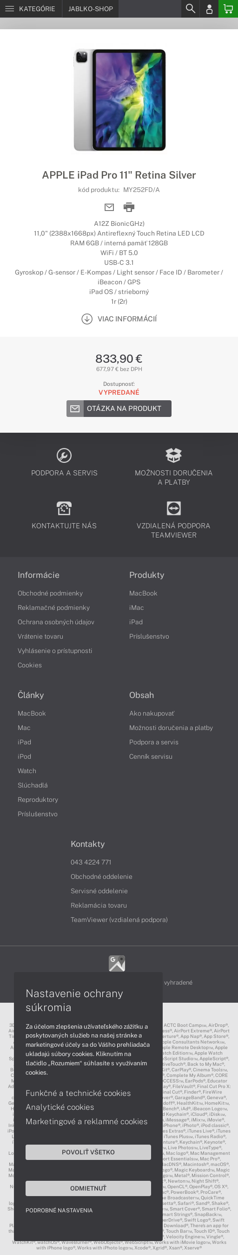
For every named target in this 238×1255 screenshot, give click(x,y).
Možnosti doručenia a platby (171, 727)
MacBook (143, 593)
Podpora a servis (153, 742)
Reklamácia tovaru (99, 905)
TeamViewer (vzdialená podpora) (119, 919)
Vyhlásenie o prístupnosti (55, 650)
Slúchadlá (33, 785)
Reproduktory (38, 799)
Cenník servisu (150, 756)
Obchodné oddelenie (101, 876)
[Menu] (31, 9)
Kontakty (88, 844)
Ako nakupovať (151, 713)
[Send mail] (109, 207)
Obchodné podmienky (50, 593)
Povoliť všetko (88, 1152)
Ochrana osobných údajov (56, 622)
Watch (27, 771)
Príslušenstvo (149, 636)
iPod (24, 756)
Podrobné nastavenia (59, 1210)
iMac (136, 607)
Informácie (39, 575)
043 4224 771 (91, 862)
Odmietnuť (88, 1188)
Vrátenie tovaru (40, 636)
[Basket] (228, 9)
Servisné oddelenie (99, 891)
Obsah (141, 695)
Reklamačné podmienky (54, 607)
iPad (136, 622)
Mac (24, 727)
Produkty (147, 575)
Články (31, 695)
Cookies (30, 665)
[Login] (209, 9)
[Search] (190, 9)
